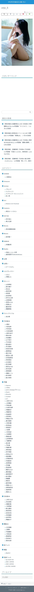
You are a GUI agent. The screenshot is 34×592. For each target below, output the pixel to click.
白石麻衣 (8, 362)
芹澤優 (8, 465)
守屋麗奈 (8, 532)
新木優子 (8, 286)
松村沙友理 (9, 348)
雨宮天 (8, 480)
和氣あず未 (9, 418)
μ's (7, 398)
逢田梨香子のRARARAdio (14, 254)
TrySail (8, 396)
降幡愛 (8, 478)
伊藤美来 (8, 412)
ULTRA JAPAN (10, 566)
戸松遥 (8, 445)
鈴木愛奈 (8, 476)
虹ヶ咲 (8, 196)
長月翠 (8, 316)
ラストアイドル (9, 313)
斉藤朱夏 (8, 447)
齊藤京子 (8, 519)
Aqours (8, 385)
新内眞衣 (8, 344)
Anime (6, 186)
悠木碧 (8, 443)
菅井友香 (8, 540)
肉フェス (7, 545)
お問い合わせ (24, 587)
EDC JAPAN (10, 562)
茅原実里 (8, 467)
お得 (5, 259)
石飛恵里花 (9, 458)
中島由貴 (8, 405)
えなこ (8, 274)
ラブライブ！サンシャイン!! (14, 193)
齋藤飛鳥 (8, 309)
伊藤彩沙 (8, 410)
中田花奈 (8, 329)
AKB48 (6, 173)
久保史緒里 (9, 331)
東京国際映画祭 (11, 229)
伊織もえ (8, 277)
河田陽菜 (8, 515)
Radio (6, 249)
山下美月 (8, 340)
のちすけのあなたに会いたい (17, 2)
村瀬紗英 (8, 244)
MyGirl (8, 553)
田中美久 (8, 219)
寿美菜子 (8, 427)
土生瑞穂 (8, 527)
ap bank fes (10, 559)
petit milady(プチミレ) (13, 390)
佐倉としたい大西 (11, 252)
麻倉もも (8, 492)
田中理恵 (8, 452)
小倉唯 (8, 429)
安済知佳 (8, 425)
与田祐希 (8, 326)
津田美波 (8, 449)
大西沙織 (8, 423)
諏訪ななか (9, 469)
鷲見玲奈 (8, 306)
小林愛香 (8, 434)
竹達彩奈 (8, 461)
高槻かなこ (9, 485)
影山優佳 (8, 508)
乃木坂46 (7, 321)
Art (5, 200)
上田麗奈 (8, 403)
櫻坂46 (6, 524)
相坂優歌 (8, 456)
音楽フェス (7, 557)
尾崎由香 (8, 436)
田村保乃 (8, 538)
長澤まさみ (9, 302)
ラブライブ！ (10, 191)
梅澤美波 (8, 351)
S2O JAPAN (10, 564)
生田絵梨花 (9, 357)
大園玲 (8, 529)
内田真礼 (8, 416)
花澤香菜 (8, 463)
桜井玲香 (8, 291)
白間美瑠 (8, 300)
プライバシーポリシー (12, 587)
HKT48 (6, 216)
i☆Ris (8, 387)
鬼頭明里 (8, 489)
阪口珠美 (8, 377)
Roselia (8, 394)
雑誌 (5, 549)
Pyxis (8, 392)
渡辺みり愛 (9, 355)
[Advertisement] (17, 93)
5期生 (8, 324)
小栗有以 (8, 177)
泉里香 (8, 293)
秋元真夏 (8, 364)
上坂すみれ (9, 401)
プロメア (8, 189)
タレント (7, 281)
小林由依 (8, 534)
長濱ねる (8, 304)
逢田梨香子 (9, 474)
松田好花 (8, 513)
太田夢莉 (8, 284)
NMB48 (6, 241)
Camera (7, 208)
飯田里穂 (8, 483)
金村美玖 (8, 517)
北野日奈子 (9, 333)
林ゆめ (8, 289)
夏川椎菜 (8, 421)
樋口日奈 (8, 353)
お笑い (6, 263)
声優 (5, 382)
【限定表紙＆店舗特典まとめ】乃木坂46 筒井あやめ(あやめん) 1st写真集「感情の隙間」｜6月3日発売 (18, 142)
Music (6, 233)
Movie (6, 226)
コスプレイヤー (9, 271)
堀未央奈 (8, 335)
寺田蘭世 (8, 337)
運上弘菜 (8, 221)
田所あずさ (9, 454)
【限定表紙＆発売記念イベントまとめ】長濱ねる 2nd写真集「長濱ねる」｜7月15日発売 (17, 134)
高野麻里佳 (9, 487)
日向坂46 (7, 496)
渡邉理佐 (8, 536)
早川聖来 (8, 346)
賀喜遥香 (8, 371)
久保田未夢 (9, 407)
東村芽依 (8, 510)
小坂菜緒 (8, 506)
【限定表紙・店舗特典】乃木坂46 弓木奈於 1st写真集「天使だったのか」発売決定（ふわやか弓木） (18, 152)
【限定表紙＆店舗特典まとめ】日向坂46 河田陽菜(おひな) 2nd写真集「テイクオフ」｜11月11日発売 (18, 126)
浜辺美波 (8, 295)
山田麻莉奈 (9, 438)
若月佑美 (8, 368)
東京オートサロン (11, 211)
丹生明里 (8, 502)
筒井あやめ (9, 366)
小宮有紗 (8, 432)
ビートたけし (10, 267)
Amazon (7, 181)
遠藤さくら (9, 373)
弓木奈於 (8, 342)
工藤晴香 (8, 441)
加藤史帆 (8, 504)
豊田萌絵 (8, 472)
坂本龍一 (8, 237)
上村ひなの (9, 499)
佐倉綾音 (8, 414)
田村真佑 (8, 360)
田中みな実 (9, 298)
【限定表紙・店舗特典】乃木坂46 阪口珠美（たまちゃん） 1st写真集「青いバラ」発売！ (18, 160)
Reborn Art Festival (12, 203)
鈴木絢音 (8, 375)
